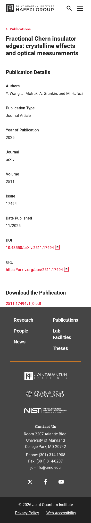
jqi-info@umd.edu (45, 467)
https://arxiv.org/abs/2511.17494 (34, 269)
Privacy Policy (27, 513)
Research (23, 320)
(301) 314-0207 (49, 461)
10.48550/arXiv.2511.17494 (30, 247)
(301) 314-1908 (52, 455)
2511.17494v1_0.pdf (23, 303)
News (19, 342)
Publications (20, 29)
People (21, 331)
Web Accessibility (61, 513)
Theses (60, 348)
